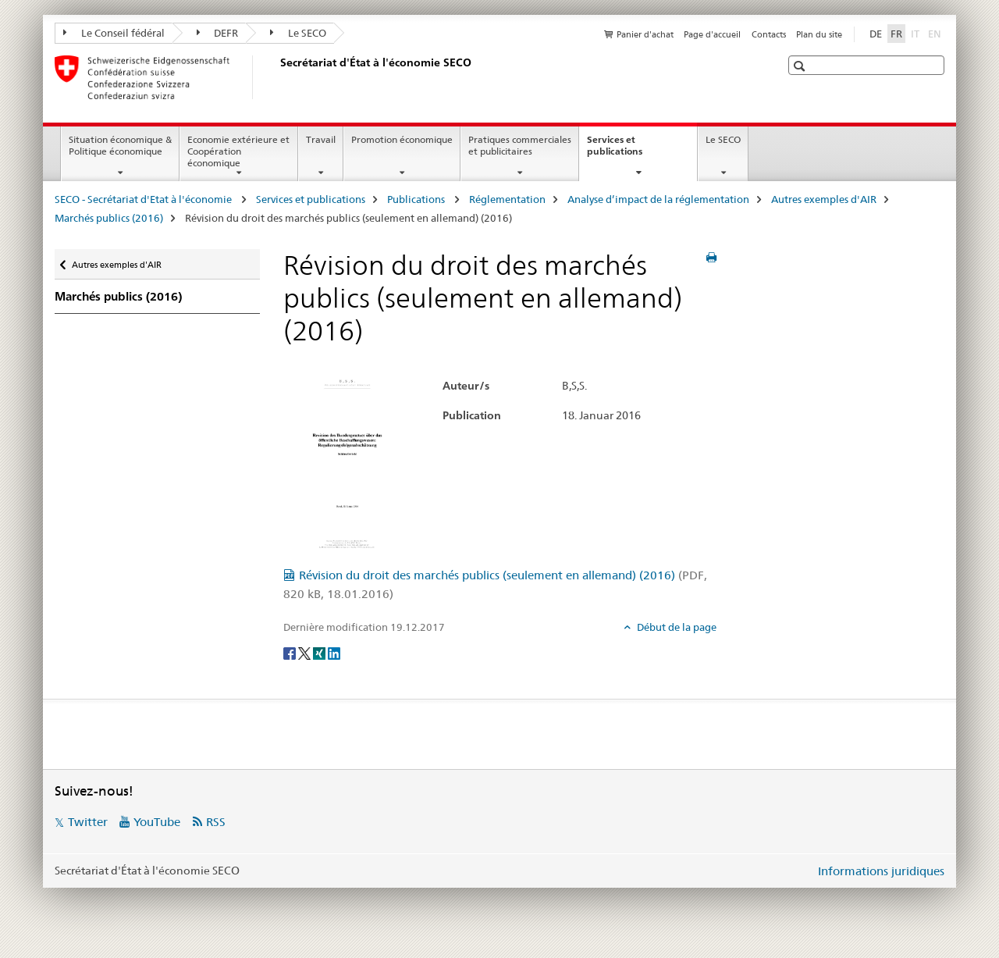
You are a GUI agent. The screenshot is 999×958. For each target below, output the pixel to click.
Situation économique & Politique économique (120, 145)
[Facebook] (290, 652)
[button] (801, 66)
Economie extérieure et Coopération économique (238, 151)
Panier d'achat (645, 34)
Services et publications (631, 151)
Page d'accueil (712, 34)
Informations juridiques (881, 871)
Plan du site (819, 34)
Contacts (769, 34)
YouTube (156, 821)
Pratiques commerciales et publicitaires (519, 145)
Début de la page (675, 627)
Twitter (88, 821)
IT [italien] (917, 33)
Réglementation (507, 199)
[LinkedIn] (334, 652)
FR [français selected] (896, 33)
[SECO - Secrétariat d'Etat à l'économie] (277, 77)
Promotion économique (402, 139)
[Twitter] (305, 652)
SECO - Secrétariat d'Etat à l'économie (144, 199)
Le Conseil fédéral (114, 32)
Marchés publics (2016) (109, 218)
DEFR (218, 32)
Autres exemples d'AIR (823, 199)
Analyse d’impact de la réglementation (658, 199)
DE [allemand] (875, 33)
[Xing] (320, 652)
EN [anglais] (936, 33)
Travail (321, 139)
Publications (417, 199)
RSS (216, 821)
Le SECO (298, 32)
